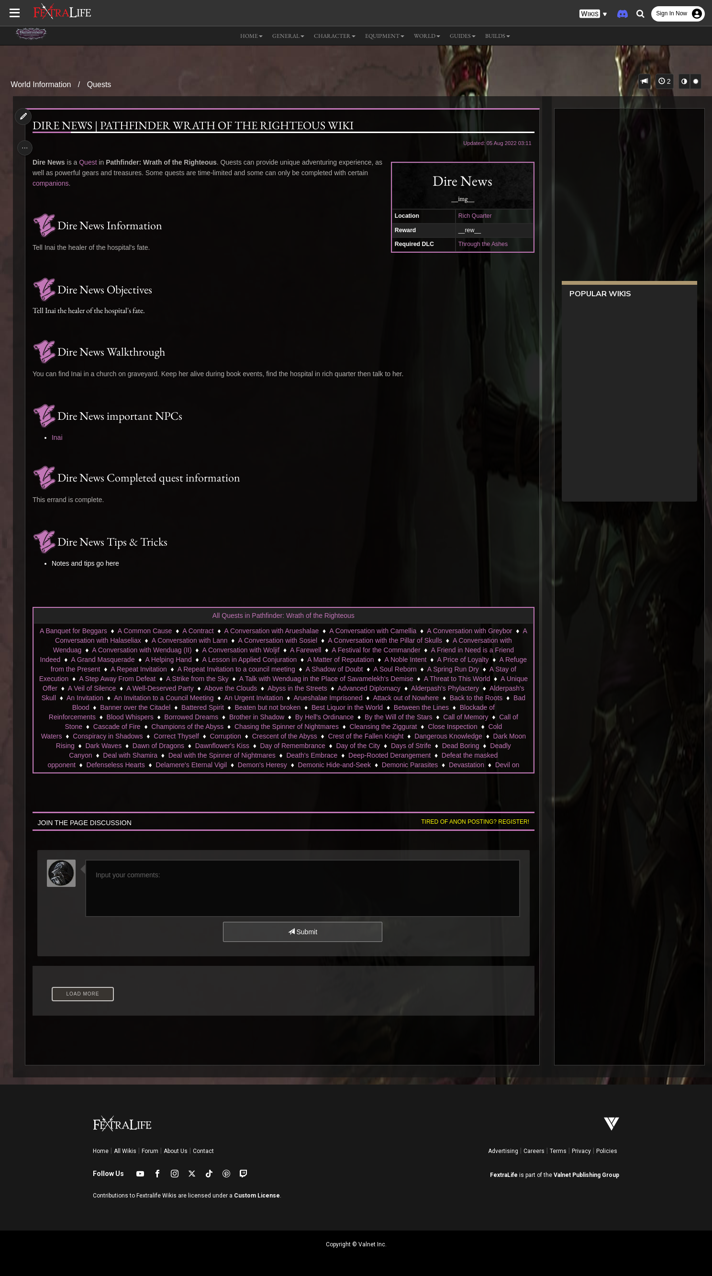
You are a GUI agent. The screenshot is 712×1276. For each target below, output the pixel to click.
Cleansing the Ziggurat (439, 726)
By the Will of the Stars (458, 717)
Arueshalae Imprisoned (424, 698)
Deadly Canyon (95, 755)
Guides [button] (463, 36)
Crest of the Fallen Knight (433, 736)
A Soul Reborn (394, 669)
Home (101, 1151)
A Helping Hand (168, 659)
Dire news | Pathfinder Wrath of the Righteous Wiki (195, 125)
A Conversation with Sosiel (277, 640)
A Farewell (305, 650)
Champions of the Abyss (243, 726)
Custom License (257, 1195)
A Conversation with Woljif (240, 650)
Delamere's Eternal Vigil (191, 765)
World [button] (427, 36)
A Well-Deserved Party (210, 688)
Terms (558, 1151)
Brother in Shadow (316, 717)
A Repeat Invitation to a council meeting (236, 669)
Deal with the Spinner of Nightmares (247, 755)
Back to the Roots (110, 707)
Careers (534, 1151)
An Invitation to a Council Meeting (261, 698)
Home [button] (251, 36)
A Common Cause (144, 631)
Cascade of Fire (173, 726)
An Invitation (181, 698)
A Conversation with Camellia (372, 631)
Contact (203, 1151)
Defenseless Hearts (115, 765)
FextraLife (504, 1175)
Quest (91, 162)
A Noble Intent (405, 659)
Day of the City (423, 746)
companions (53, 183)
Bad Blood (162, 707)
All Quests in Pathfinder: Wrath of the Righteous (283, 615)
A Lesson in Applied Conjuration (249, 659)
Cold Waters (111, 736)
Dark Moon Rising (113, 746)
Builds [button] (497, 36)
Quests (99, 84)
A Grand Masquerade (102, 659)
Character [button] (335, 36)
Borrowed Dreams (251, 717)
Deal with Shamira (156, 755)
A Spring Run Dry (452, 669)
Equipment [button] (384, 36)
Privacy (581, 1151)
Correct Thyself (244, 736)
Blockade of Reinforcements (113, 717)
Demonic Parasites (409, 765)
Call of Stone (119, 726)
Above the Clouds (281, 688)
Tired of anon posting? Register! (472, 821)
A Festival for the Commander (376, 650)
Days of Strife (476, 746)
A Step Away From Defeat (128, 679)
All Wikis (125, 1151)
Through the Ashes (479, 244)
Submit (302, 932)
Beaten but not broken (357, 707)
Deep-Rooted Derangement (416, 755)
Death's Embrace (338, 755)
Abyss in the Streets (348, 688)
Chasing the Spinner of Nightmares (342, 726)
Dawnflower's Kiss (287, 746)
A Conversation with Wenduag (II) (141, 650)
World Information (41, 84)
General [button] (288, 36)
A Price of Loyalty (463, 659)
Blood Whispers (189, 717)
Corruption (292, 736)
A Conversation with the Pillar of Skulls (384, 640)
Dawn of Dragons (224, 746)
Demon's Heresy (262, 765)
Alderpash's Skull (127, 698)
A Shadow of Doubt (334, 669)
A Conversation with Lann (189, 640)
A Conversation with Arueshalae (271, 631)
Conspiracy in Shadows (175, 736)
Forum (150, 1151)
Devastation (466, 765)
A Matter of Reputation (340, 659)
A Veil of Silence (142, 688)
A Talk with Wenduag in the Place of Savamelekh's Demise (337, 679)
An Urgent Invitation (350, 698)
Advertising (503, 1151)
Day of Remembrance (357, 746)
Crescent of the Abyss (352, 736)
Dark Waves (169, 746)
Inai (59, 437)
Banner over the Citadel (224, 707)
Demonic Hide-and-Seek (334, 765)
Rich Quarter (472, 216)
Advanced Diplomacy (419, 688)
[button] (593, 14)
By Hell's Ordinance (384, 717)
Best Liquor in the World (436, 707)
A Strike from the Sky (208, 679)
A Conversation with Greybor (469, 631)
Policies (606, 1151)
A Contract (197, 631)
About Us (176, 1151)
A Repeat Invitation (138, 669)
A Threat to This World (468, 679)
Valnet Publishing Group (586, 1175)
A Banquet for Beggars (73, 631)
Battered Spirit (291, 707)
